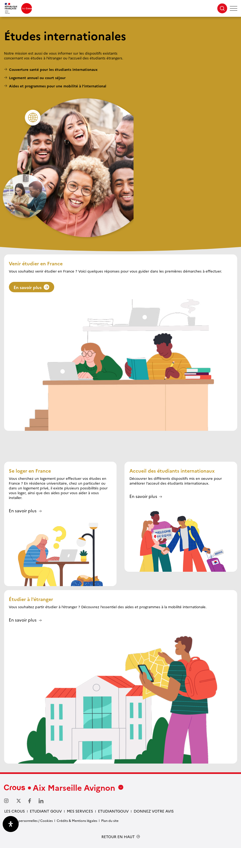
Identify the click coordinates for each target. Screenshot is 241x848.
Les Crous (14, 811)
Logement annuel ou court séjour (37, 77)
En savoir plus (31, 287)
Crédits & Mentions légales (77, 820)
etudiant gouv (46, 811)
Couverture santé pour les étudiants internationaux (53, 69)
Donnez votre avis (154, 811)
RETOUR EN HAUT (118, 836)
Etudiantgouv (113, 811)
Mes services (80, 811)
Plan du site (110, 820)
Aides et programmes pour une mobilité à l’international (57, 85)
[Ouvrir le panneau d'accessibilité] (11, 824)
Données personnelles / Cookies (28, 820)
